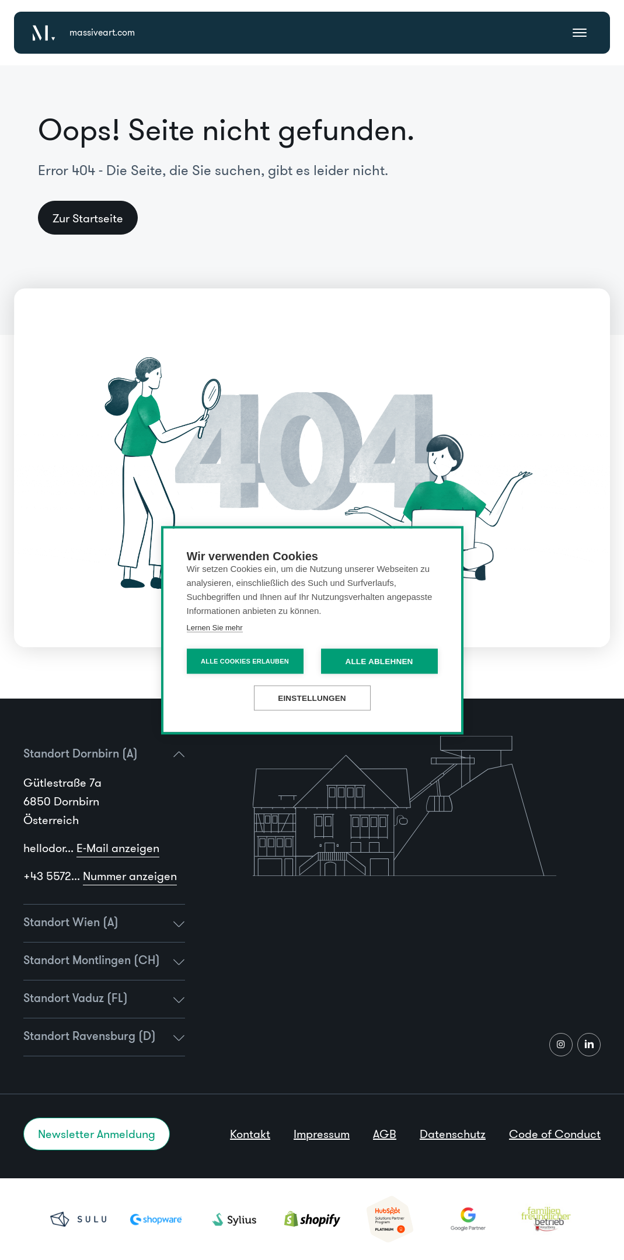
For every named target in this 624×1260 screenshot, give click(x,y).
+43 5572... (100, 876)
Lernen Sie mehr (215, 627)
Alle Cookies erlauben (245, 660)
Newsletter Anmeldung (96, 1134)
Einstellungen (312, 697)
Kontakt (250, 1134)
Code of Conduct (555, 1134)
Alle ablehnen (379, 661)
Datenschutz (453, 1134)
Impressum (322, 1134)
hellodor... (91, 848)
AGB (384, 1134)
